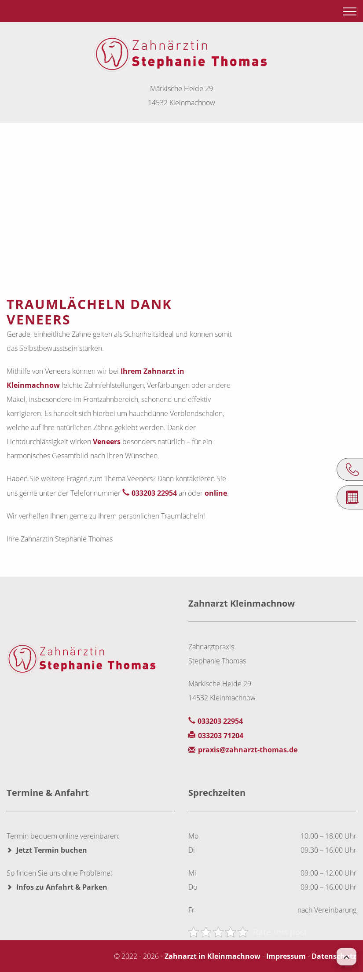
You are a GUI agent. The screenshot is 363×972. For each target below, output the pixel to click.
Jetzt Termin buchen (51, 850)
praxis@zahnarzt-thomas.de (247, 750)
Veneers (107, 441)
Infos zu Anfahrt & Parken (61, 887)
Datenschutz (334, 956)
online (216, 493)
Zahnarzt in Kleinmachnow (212, 956)
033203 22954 (154, 493)
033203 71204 (220, 735)
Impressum (286, 956)
